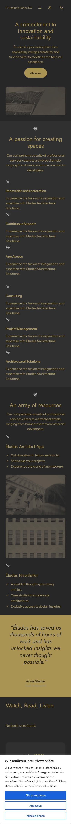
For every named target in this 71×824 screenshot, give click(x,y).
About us (35, 73)
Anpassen (35, 805)
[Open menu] (40, 7)
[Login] (50, 8)
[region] (35, 789)
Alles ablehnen (35, 816)
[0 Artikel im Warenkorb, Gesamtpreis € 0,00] (61, 8)
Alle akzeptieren (35, 795)
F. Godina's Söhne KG (19, 7)
